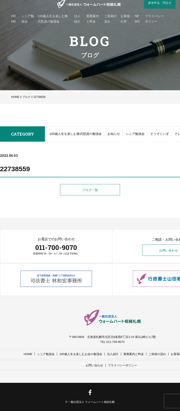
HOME (15, 97)
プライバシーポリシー (122, 365)
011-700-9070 (56, 247)
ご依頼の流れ (157, 354)
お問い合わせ (94, 365)
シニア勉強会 (135, 134)
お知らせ (113, 134)
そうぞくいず (159, 134)
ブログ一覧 (90, 190)
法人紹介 (113, 354)
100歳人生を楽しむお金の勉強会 (80, 354)
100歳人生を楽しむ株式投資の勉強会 (75, 134)
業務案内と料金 (133, 354)
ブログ (26, 97)
